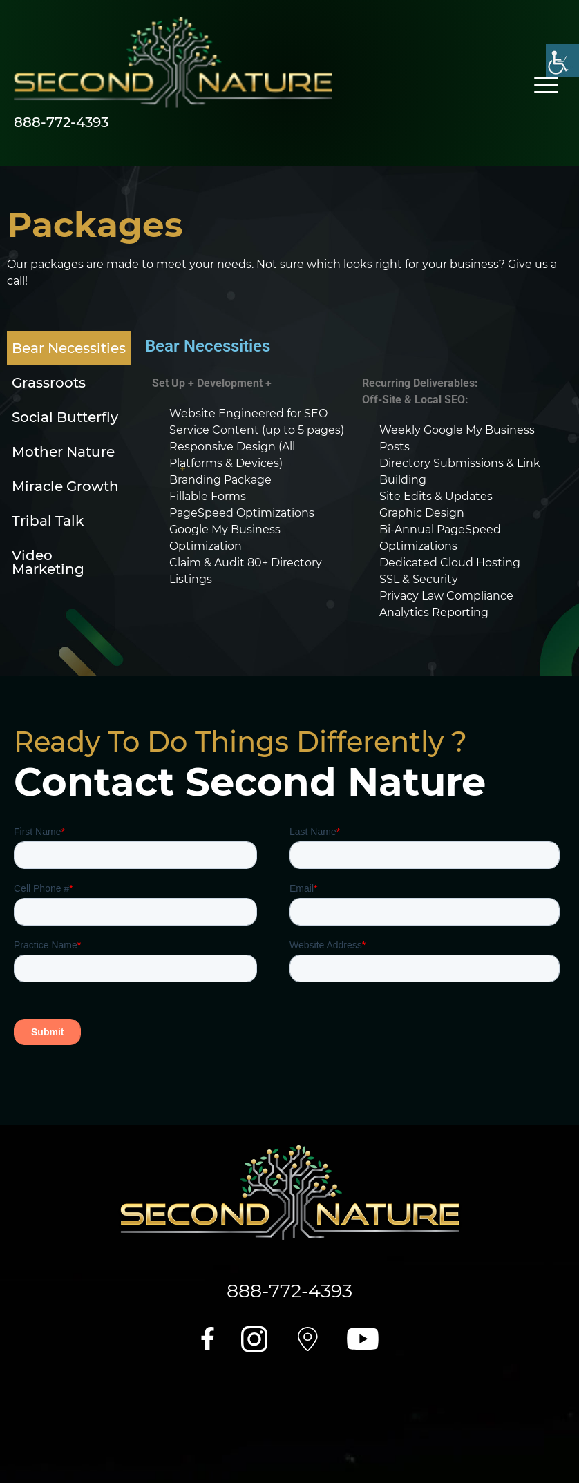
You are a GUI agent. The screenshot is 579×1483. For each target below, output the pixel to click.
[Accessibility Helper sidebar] (562, 60)
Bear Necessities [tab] (69, 348)
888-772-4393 (61, 122)
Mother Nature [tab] (63, 451)
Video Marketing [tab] (48, 562)
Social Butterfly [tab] (65, 417)
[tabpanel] (351, 483)
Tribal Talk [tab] (48, 521)
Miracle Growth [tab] (65, 486)
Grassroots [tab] (49, 382)
